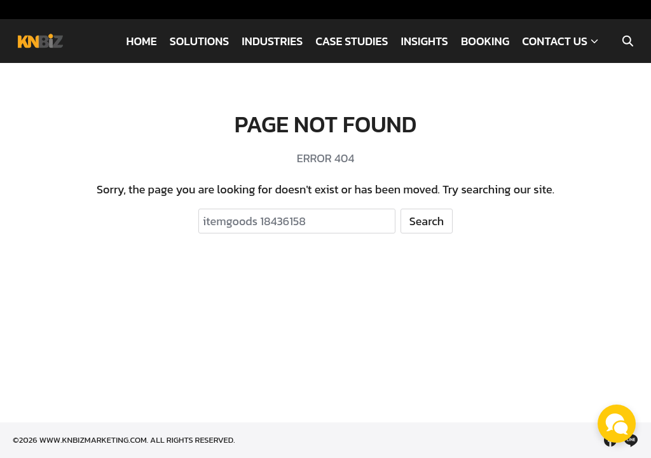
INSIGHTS (424, 41)
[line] (630, 440)
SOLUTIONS (200, 41)
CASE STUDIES (351, 41)
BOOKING (485, 41)
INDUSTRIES (272, 41)
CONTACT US (554, 41)
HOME (141, 41)
